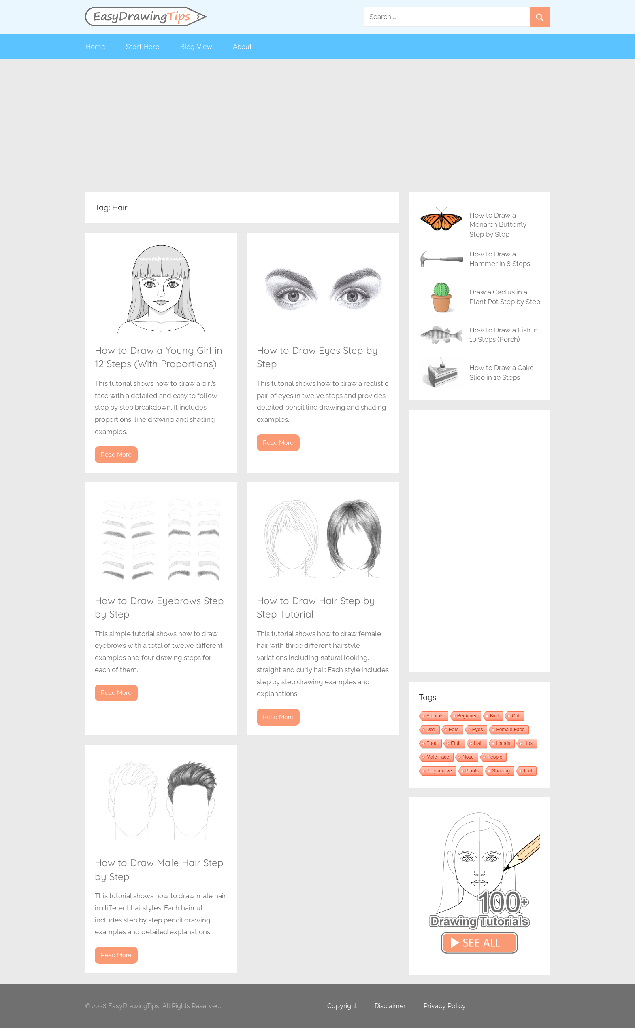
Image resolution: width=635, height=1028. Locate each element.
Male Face (437, 757)
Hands (503, 743)
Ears (454, 729)
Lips (528, 743)
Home (95, 46)
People (494, 757)
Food (431, 743)
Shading (501, 771)
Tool (527, 771)
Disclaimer (390, 1006)
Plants (472, 771)
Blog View (196, 46)
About (242, 46)
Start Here (143, 46)
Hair (478, 743)
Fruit (455, 743)
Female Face (510, 729)
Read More (116, 454)
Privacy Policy (445, 1006)
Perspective (439, 771)
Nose (468, 757)
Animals (435, 716)
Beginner (467, 716)
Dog (430, 729)
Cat (516, 716)
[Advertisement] (317, 125)
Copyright (342, 1006)
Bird (494, 716)
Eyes (477, 729)
